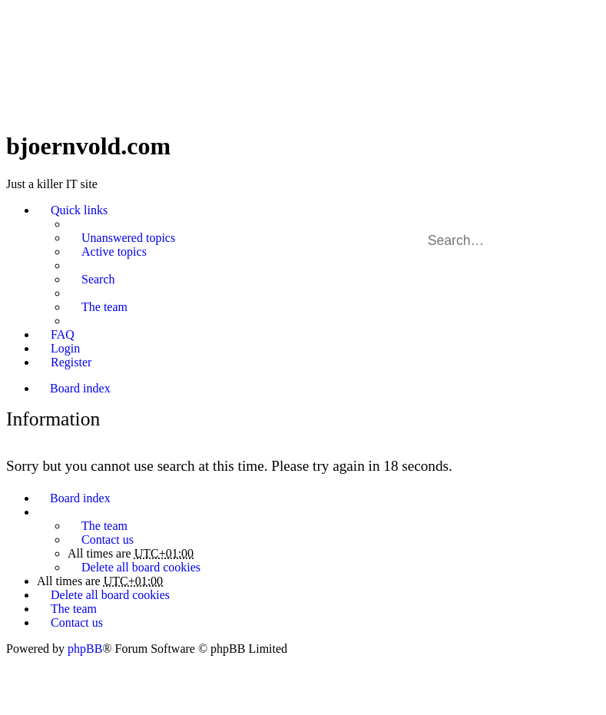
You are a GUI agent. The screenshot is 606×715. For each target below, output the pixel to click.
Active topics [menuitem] (114, 251)
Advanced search (574, 240)
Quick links (79, 210)
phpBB (85, 648)
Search (552, 240)
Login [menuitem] (65, 348)
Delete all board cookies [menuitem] (140, 567)
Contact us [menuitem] (107, 539)
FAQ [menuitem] (63, 334)
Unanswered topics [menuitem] (128, 237)
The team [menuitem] (104, 306)
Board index (80, 498)
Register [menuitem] (71, 362)
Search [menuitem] (98, 279)
